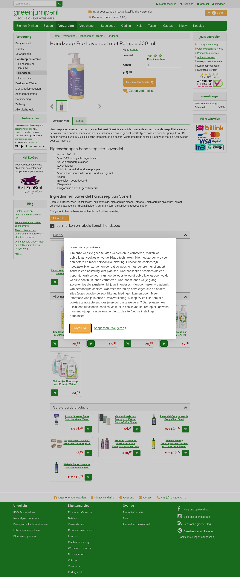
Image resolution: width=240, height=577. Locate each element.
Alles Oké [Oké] (80, 328)
